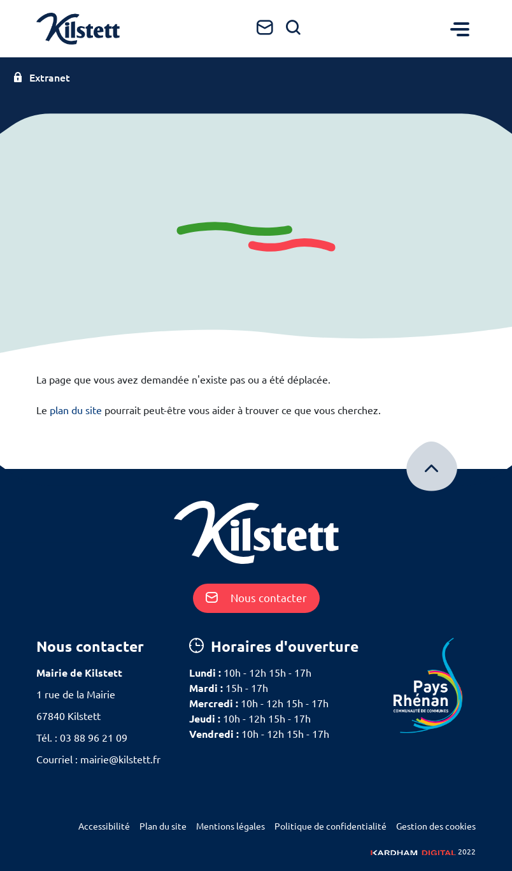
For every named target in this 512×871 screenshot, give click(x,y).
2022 (423, 851)
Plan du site (163, 826)
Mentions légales (230, 826)
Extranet (41, 77)
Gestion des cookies (436, 826)
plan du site (76, 410)
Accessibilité (104, 826)
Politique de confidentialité (330, 826)
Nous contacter (256, 598)
